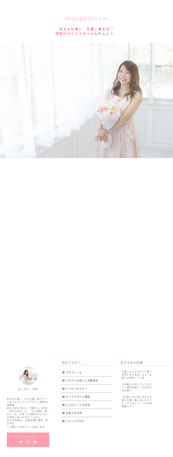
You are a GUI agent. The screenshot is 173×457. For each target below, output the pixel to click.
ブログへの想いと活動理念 (82, 366)
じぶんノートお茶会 (78, 390)
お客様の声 (127, 4)
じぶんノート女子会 (99, 5)
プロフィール (17, 4)
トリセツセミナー (45, 4)
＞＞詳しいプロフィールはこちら (26, 412)
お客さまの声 (74, 399)
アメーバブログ (75, 407)
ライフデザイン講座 (72, 5)
